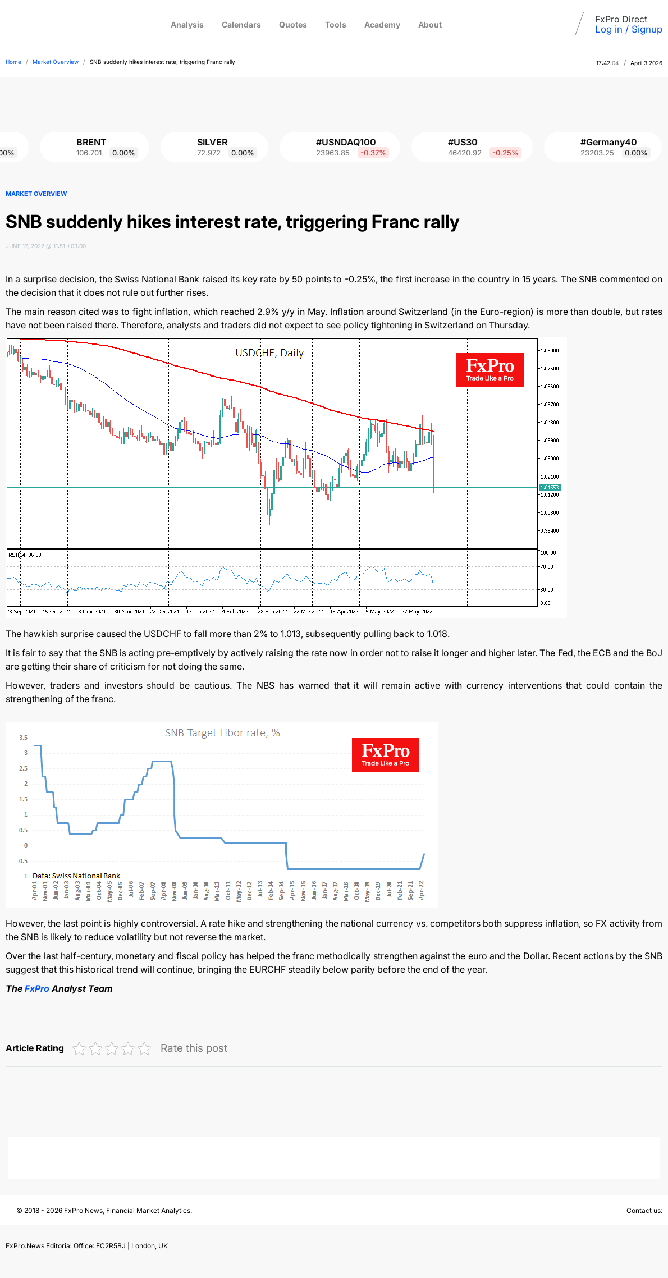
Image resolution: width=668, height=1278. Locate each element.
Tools (335, 24)
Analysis (187, 24)
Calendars (241, 24)
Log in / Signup (628, 29)
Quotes (293, 24)
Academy (382, 24)
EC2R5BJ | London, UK (132, 1246)
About (430, 24)
